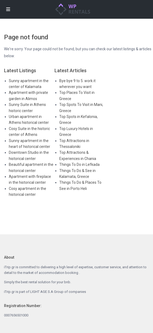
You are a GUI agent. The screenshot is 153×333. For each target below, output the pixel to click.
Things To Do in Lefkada (79, 164)
